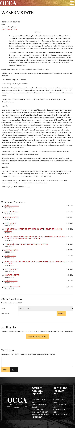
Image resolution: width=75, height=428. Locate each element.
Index (3, 29)
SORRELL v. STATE (11, 206)
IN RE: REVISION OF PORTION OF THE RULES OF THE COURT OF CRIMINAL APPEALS (33, 230)
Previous (9, 29)
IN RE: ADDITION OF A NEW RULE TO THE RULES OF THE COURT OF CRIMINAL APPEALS (34, 262)
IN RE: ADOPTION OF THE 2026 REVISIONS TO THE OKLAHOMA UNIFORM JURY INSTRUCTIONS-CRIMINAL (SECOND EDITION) (35, 237)
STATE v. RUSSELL (11, 211)
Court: (3, 308)
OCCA (17, 399)
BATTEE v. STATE (11, 269)
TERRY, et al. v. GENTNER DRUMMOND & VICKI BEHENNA (26, 244)
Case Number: (5, 313)
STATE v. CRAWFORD (12, 286)
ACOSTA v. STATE (10, 250)
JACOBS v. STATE (10, 281)
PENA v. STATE (10, 256)
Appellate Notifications (37, 336)
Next (15, 29)
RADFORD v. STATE (11, 275)
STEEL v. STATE (10, 223)
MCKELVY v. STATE (11, 217)
